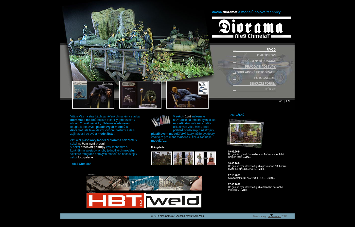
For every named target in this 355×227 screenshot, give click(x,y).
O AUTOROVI (266, 55)
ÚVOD (271, 49)
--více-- (247, 157)
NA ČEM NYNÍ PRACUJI (259, 61)
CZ (280, 101)
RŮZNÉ (271, 89)
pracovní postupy (93, 147)
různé (187, 116)
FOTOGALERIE (265, 78)
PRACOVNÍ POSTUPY (260, 66)
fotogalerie (85, 157)
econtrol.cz (274, 216)
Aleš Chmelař (81, 164)
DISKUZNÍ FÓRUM (263, 83)
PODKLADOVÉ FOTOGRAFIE (255, 72)
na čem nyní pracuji (92, 143)
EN (288, 101)
